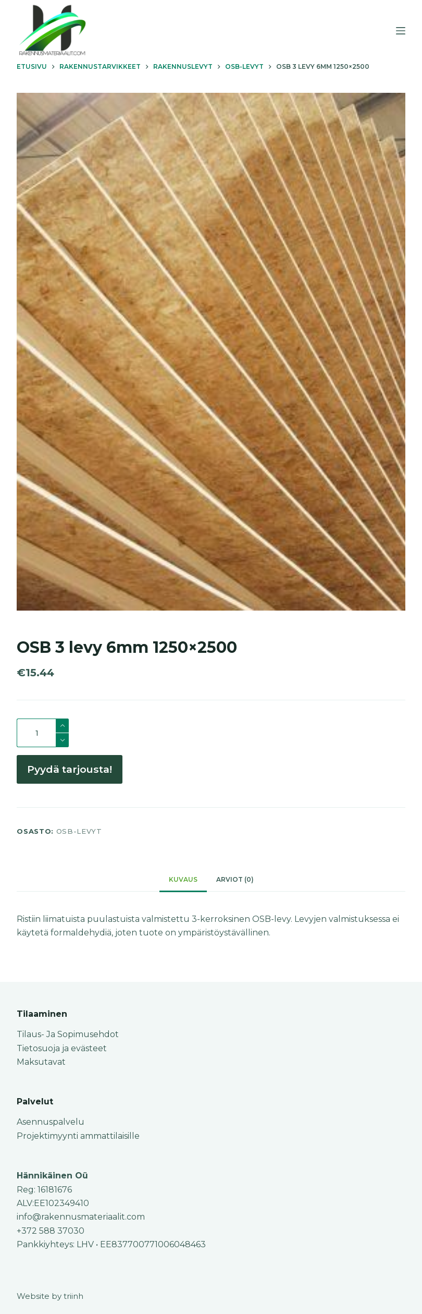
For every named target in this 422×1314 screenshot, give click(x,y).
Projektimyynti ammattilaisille (78, 1136)
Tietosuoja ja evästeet (62, 1048)
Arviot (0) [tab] (235, 879)
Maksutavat (41, 1062)
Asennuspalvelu (50, 1122)
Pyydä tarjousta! (69, 769)
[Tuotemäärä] (43, 733)
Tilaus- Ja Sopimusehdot (68, 1034)
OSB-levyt (79, 831)
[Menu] (400, 30)
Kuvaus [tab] (183, 879)
